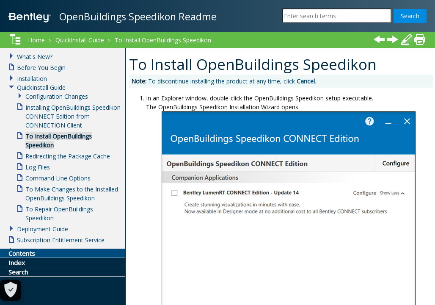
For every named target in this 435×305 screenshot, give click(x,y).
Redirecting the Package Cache (67, 156)
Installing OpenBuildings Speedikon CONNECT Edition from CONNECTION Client (73, 116)
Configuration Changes (56, 96)
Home (36, 40)
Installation (32, 79)
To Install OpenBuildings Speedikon (163, 40)
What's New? (34, 57)
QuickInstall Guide (79, 40)
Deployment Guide (42, 229)
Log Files (37, 167)
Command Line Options (58, 178)
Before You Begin (41, 68)
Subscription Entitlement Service (61, 240)
